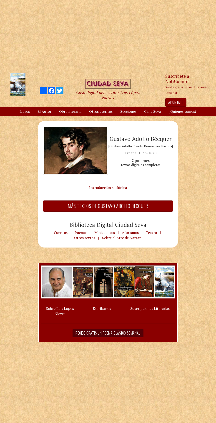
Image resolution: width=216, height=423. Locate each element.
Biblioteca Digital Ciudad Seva (107, 224)
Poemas (81, 232)
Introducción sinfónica (108, 187)
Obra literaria (70, 111)
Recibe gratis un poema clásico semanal (107, 333)
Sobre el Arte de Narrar (121, 237)
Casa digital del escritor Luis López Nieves (108, 95)
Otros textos (84, 237)
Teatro (151, 232)
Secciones (128, 111)
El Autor (44, 111)
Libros (25, 111)
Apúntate (175, 102)
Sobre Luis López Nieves (60, 311)
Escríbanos (102, 308)
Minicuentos (104, 232)
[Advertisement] (108, 36)
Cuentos (61, 232)
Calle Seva (152, 111)
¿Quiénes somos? (182, 111)
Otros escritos (101, 111)
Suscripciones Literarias (150, 308)
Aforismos (130, 232)
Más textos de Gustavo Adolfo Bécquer (108, 206)
